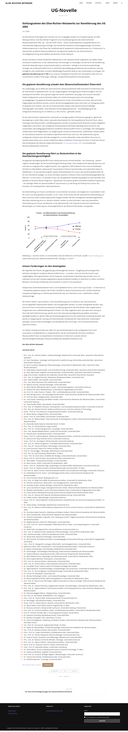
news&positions (55, 672)
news (65, 672)
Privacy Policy (12, 715)
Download (49, 666)
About (106, 3)
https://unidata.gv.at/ (96, 256)
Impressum (12, 712)
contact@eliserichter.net (54, 712)
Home (79, 3)
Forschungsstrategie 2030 (73, 144)
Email (85, 712)
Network (87, 3)
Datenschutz (30, 729)
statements (74, 672)
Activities (97, 3)
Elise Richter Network (22, 3)
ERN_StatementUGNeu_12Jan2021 (32, 666)
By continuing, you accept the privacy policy (96, 718)
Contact (114, 3)
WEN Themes (54, 729)
